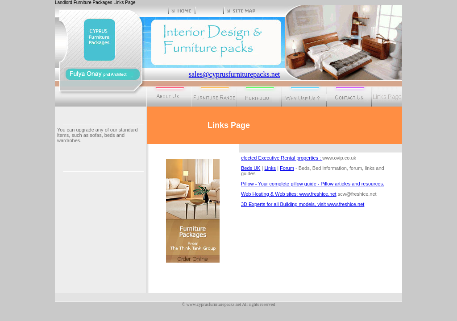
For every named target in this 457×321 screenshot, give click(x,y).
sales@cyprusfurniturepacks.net (234, 74)
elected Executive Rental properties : (281, 157)
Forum (287, 168)
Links (270, 168)
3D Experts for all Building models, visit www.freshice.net (302, 204)
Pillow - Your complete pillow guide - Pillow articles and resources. (312, 183)
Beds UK (250, 168)
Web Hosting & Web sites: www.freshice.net (289, 194)
